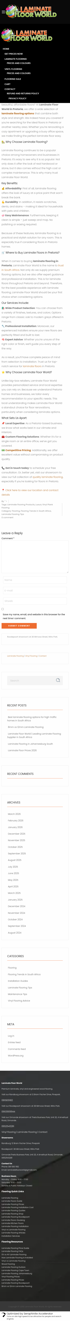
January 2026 (15, 827)
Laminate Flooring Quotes (13, 1210)
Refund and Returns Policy (23, 93)
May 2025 (13, 880)
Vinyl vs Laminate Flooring (13, 1229)
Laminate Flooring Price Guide (15, 1248)
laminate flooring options (18, 113)
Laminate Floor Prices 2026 (22, 750)
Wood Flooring (8, 1264)
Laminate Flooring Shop (12, 1213)
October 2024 (15, 919)
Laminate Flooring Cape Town (15, 1270)
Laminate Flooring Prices (13, 1204)
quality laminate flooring (48, 477)
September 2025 (17, 853)
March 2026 (14, 814)
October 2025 (15, 847)
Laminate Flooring (16, 59)
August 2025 (14, 860)
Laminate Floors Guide (12, 1201)
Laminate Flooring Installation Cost (17, 1207)
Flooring (16, 510)
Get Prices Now (14, 53)
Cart (7, 84)
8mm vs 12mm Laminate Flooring (26, 727)
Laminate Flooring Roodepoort (16, 1217)
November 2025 (16, 840)
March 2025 (14, 893)
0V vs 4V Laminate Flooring (14, 1254)
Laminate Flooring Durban (13, 1267)
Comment (8, 538)
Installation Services (11, 1236)
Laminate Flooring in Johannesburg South (30, 743)
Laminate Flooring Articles (13, 1232)
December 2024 (16, 906)
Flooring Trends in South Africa (36, 510)
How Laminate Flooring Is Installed (17, 1257)
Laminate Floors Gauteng (13, 1220)
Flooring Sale (13, 79)
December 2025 (16, 833)
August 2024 (14, 932)
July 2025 (13, 866)
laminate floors (32, 366)
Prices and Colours (19, 63)
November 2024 (16, 913)
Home (6, 48)
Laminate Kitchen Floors (13, 1223)
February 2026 (15, 820)
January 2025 (15, 899)
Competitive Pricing (18, 450)
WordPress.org (15, 1055)
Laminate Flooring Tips (13, 514)
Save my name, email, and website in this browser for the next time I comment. (34, 616)
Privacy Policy (17, 98)
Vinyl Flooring (13, 69)
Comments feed (17, 1049)
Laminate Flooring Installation (15, 1226)
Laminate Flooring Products (21, 504)
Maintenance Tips (17, 994)
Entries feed (14, 1042)
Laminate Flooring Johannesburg (17, 1273)
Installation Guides (18, 981)
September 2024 (17, 926)
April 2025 (13, 886)
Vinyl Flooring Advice (19, 1000)
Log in (11, 1035)
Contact (10, 89)
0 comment (7, 517)
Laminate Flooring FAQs (12, 1251)
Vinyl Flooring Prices (11, 1276)
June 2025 (13, 873)
